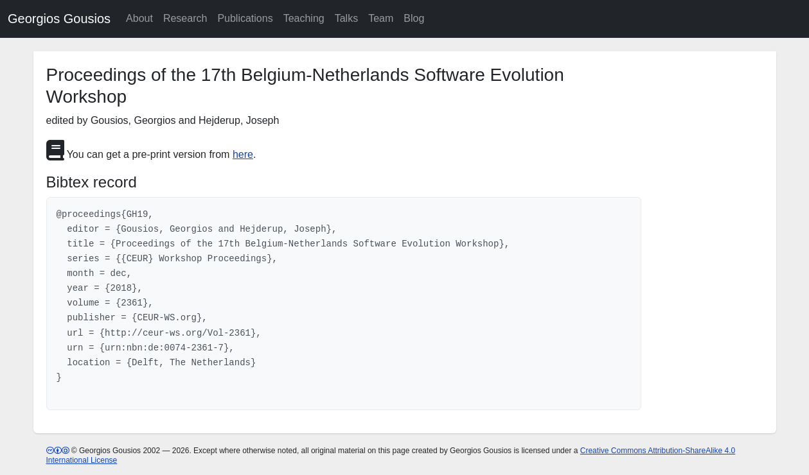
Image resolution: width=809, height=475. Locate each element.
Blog (414, 18)
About (139, 18)
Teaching (303, 18)
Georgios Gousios (59, 19)
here (243, 154)
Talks (346, 18)
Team (380, 18)
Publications (244, 18)
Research (185, 18)
